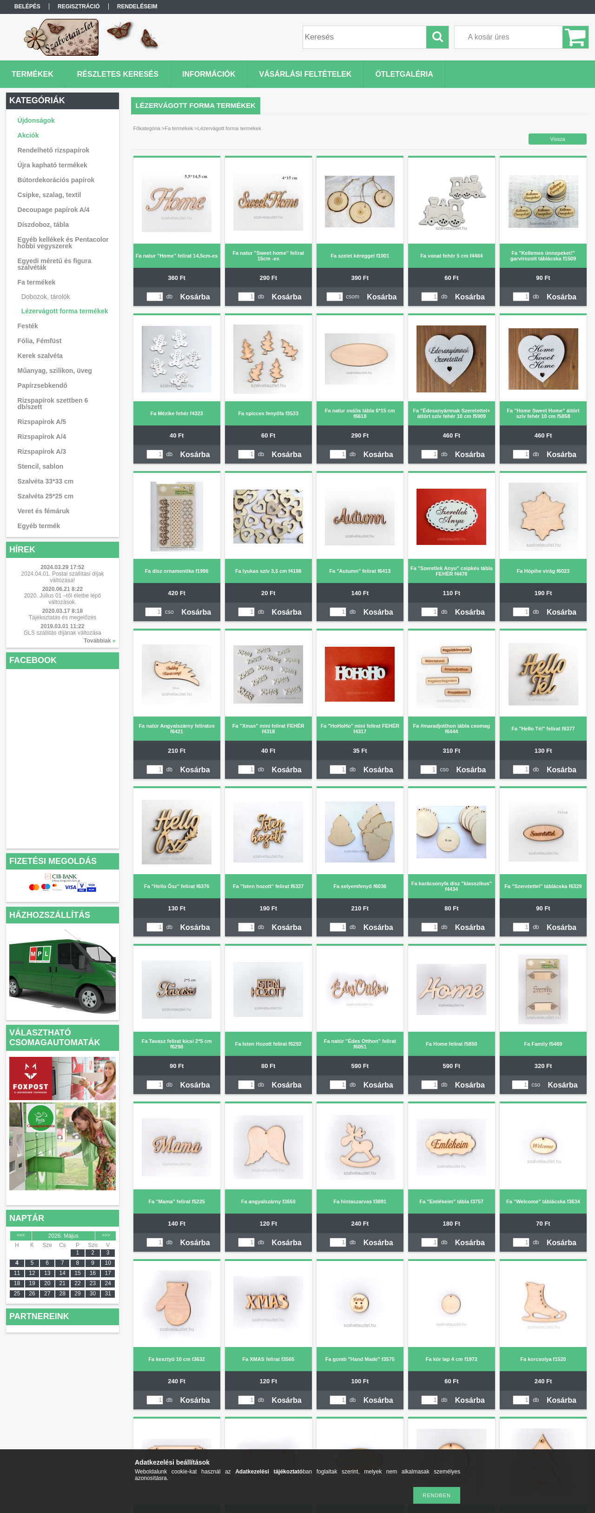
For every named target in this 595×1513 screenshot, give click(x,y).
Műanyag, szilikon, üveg (55, 370)
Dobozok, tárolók (45, 296)
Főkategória (146, 128)
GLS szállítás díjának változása (62, 633)
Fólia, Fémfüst (40, 341)
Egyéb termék (39, 526)
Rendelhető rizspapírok (54, 150)
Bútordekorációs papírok (56, 180)
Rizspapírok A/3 (42, 451)
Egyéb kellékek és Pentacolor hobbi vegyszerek (63, 243)
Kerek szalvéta (40, 355)
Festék (28, 326)
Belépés (27, 6)
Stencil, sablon (41, 466)
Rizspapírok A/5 (42, 421)
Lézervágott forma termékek (64, 311)
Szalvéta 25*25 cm (46, 496)
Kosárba (195, 297)
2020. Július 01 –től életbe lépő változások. (62, 598)
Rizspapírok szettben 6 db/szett (53, 404)
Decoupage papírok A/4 (54, 209)
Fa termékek (179, 128)
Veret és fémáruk (44, 511)
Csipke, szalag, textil (49, 195)
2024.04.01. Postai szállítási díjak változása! (62, 577)
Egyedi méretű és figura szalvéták (55, 264)
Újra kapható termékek (52, 165)
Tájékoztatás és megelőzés (62, 617)
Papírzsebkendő (42, 385)
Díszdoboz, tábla (43, 224)
